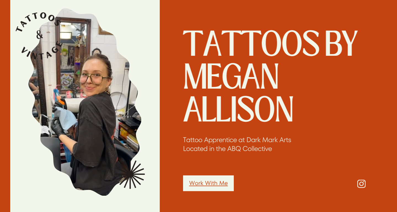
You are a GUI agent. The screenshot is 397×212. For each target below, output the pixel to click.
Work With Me (208, 185)
